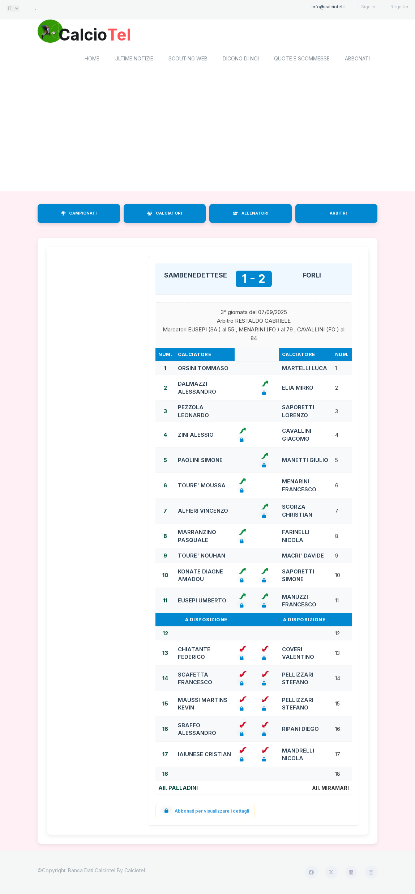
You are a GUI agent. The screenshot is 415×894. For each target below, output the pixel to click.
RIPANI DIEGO (300, 730)
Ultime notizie (134, 60)
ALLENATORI (250, 214)
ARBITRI (338, 214)
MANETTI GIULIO (305, 461)
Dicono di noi (241, 60)
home (92, 60)
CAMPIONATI (79, 214)
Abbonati (357, 60)
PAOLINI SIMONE (200, 461)
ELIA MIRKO (297, 388)
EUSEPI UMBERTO (202, 601)
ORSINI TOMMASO (203, 369)
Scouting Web (188, 60)
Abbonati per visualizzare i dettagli (205, 812)
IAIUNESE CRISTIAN (204, 755)
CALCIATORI (164, 214)
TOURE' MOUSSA (202, 486)
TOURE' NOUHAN (201, 556)
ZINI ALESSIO (196, 435)
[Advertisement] (207, 135)
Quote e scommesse (302, 60)
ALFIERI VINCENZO (203, 511)
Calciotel (134, 871)
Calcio (98, 34)
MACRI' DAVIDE (303, 556)
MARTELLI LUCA (304, 369)
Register (399, 6)
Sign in (368, 6)
